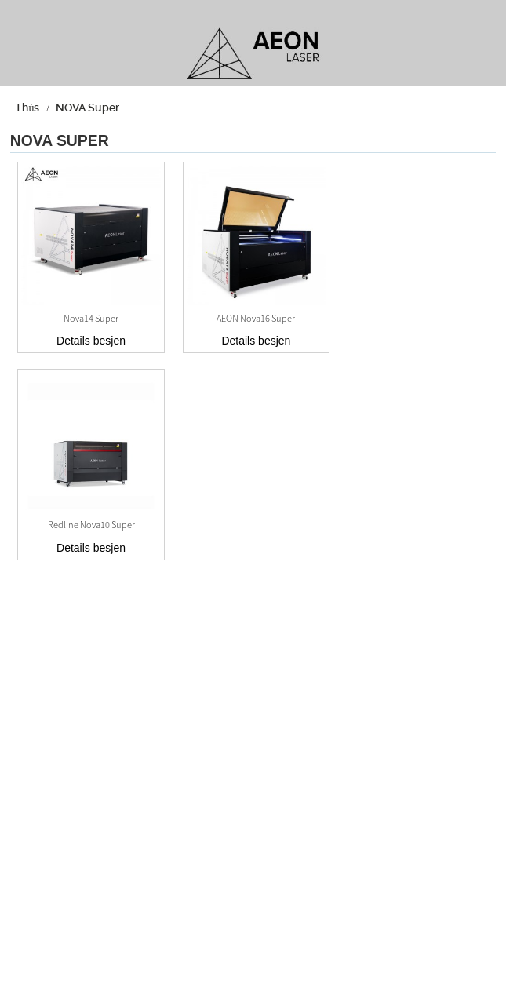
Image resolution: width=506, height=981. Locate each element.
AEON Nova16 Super (256, 318)
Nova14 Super (91, 318)
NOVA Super (87, 107)
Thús (27, 107)
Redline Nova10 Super (91, 525)
